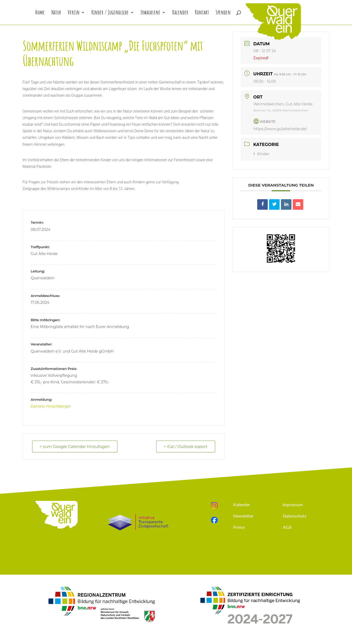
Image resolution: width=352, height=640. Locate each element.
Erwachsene (150, 13)
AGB (287, 527)
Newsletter (243, 515)
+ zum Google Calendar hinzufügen (75, 446)
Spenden (223, 13)
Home (40, 13)
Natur (56, 13)
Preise (239, 527)
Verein (74, 13)
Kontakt (202, 13)
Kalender (180, 13)
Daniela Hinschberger (51, 406)
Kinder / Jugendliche (110, 13)
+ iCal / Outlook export (185, 446)
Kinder (262, 154)
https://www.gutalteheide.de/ (280, 128)
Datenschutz (294, 515)
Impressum (293, 504)
